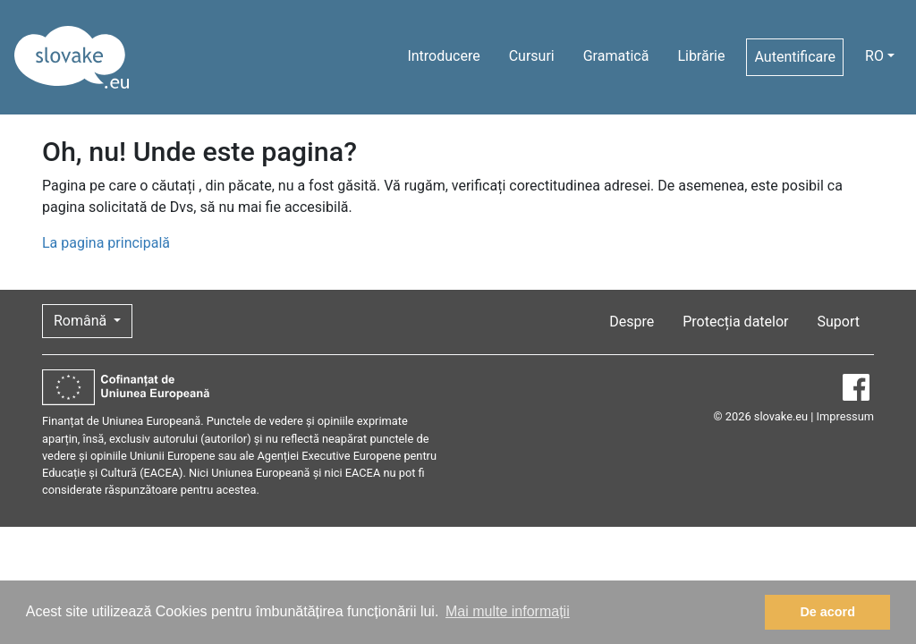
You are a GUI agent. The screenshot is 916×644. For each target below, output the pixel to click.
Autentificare (794, 56)
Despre (631, 321)
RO (874, 55)
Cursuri (532, 55)
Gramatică (616, 55)
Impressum (845, 416)
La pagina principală (106, 242)
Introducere (443, 55)
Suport (839, 321)
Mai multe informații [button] (507, 611)
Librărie (701, 55)
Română (82, 320)
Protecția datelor (735, 321)
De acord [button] (827, 612)
